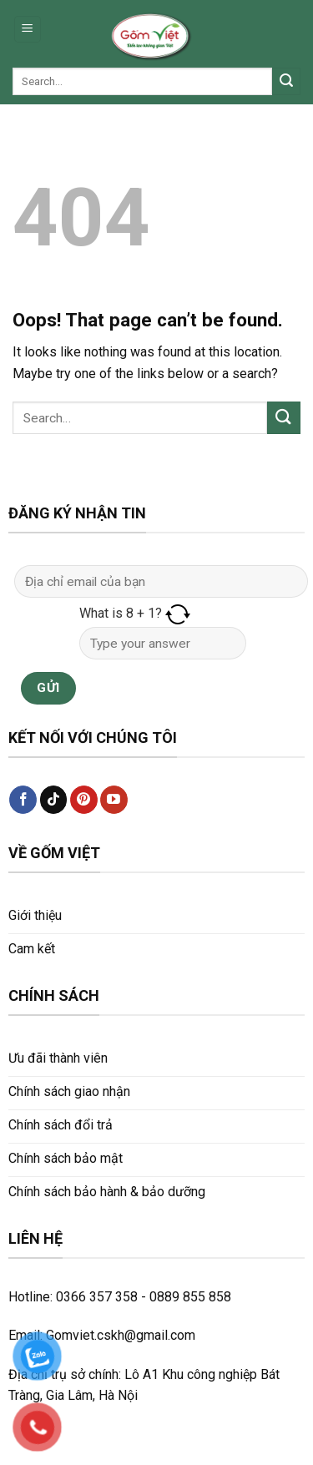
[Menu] (28, 29)
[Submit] (286, 82)
